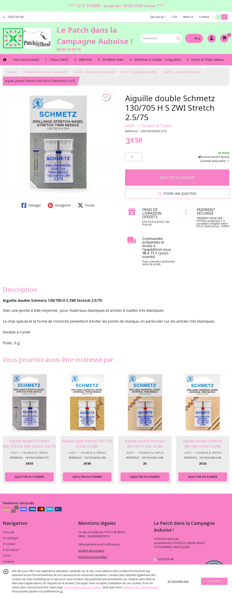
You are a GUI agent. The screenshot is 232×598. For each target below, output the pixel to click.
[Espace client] (212, 38)
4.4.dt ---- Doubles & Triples (148, 125)
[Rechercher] (178, 38)
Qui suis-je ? (11, 550)
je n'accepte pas (178, 581)
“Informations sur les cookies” (83, 587)
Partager (31, 205)
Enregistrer (59, 205)
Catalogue (10, 538)
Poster (86, 205)
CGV (7, 556)
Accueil (11, 72)
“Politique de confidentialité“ (141, 587)
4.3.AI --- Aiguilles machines (139, 72)
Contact (204, 17)
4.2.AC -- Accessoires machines (94, 72)
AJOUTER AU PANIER (177, 177)
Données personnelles (92, 557)
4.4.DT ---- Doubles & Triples (182, 72)
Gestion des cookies (91, 551)
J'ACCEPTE (214, 581)
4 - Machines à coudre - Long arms (46, 72)
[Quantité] (133, 157)
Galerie (8, 561)
